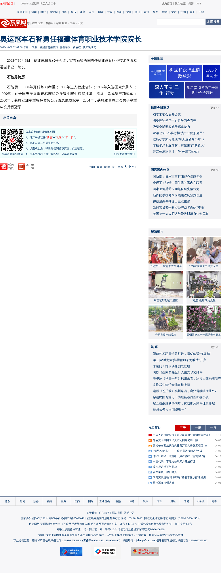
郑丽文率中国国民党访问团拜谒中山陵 (175, 440)
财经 (173, 501)
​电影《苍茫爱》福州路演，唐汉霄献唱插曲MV (185, 391)
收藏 (99, 167)
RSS (198, 3)
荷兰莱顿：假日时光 (165, 472)
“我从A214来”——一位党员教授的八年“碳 (177, 450)
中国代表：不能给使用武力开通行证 (174, 461)
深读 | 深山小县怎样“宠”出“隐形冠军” (178, 133)
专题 (109, 11)
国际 (100, 11)
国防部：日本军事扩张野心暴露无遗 (177, 176)
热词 (22, 501)
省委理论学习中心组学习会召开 (174, 120)
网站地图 (116, 512)
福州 (128, 11)
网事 (119, 11)
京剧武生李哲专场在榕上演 (171, 384)
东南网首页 (6, 3)
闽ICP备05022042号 (75, 518)
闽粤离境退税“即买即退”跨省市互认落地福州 (179, 477)
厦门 (137, 11)
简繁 (191, 3)
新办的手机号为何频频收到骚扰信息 (177, 195)
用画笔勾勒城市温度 (166, 300)
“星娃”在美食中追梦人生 (203, 266)
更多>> (214, 107)
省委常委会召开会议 (167, 114)
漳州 (165, 11)
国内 (91, 11)
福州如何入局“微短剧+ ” (169, 409)
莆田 (146, 11)
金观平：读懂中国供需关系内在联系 (177, 183)
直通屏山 (22, 11)
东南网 (49, 23)
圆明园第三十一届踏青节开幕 (204, 334)
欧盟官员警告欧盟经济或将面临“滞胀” (179, 207)
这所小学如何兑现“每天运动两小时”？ (179, 139)
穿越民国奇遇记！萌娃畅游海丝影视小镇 (181, 397)
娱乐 (73, 11)
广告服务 (104, 512)
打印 (92, 167)
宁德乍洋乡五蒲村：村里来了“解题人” (179, 145)
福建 (34, 11)
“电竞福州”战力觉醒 (204, 300)
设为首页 (167, 3)
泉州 (155, 11)
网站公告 (129, 512)
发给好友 (109, 167)
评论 (132, 501)
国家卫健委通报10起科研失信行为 (176, 189)
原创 (7, 501)
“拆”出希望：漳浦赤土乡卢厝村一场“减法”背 (179, 456)
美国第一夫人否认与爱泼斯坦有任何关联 (181, 213)
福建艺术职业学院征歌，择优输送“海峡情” (182, 354)
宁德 (183, 11)
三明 (201, 11)
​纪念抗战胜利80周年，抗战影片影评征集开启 (184, 403)
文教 (72, 23)
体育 (82, 11)
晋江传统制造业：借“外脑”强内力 (176, 151)
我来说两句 (89, 47)
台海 (64, 11)
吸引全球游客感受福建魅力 (171, 127)
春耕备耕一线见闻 (165, 334)
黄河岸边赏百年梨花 (165, 466)
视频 (118, 501)
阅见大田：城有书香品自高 (166, 266)
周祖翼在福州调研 (163, 482)
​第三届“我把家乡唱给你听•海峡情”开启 (179, 360)
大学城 (54, 11)
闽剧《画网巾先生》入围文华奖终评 (177, 372)
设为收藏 (180, 3)
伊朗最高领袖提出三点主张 (171, 201)
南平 (192, 11)
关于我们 (91, 512)
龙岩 (174, 11)
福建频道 (61, 23)
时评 (43, 11)
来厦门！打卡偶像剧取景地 (171, 366)
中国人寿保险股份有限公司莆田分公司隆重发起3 (181, 434)
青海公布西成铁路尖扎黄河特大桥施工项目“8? (180, 445)
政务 (36, 501)
